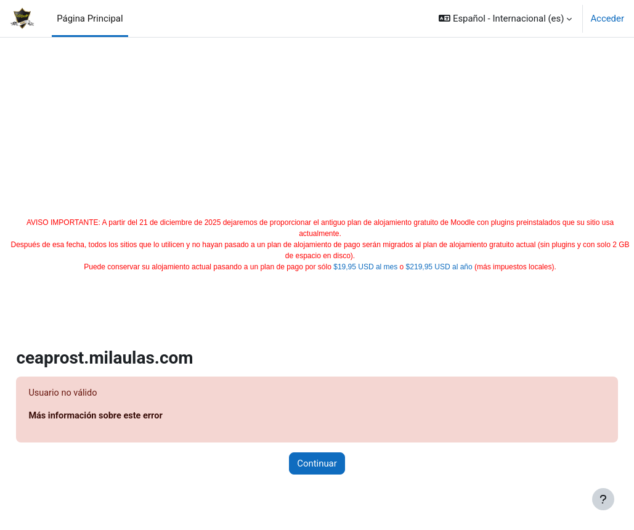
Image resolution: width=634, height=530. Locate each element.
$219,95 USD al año (439, 267)
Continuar (317, 464)
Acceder (607, 18)
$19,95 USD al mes (365, 267)
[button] (505, 18)
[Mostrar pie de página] (603, 499)
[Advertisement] (317, 124)
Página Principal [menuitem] (90, 18)
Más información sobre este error (125, 416)
